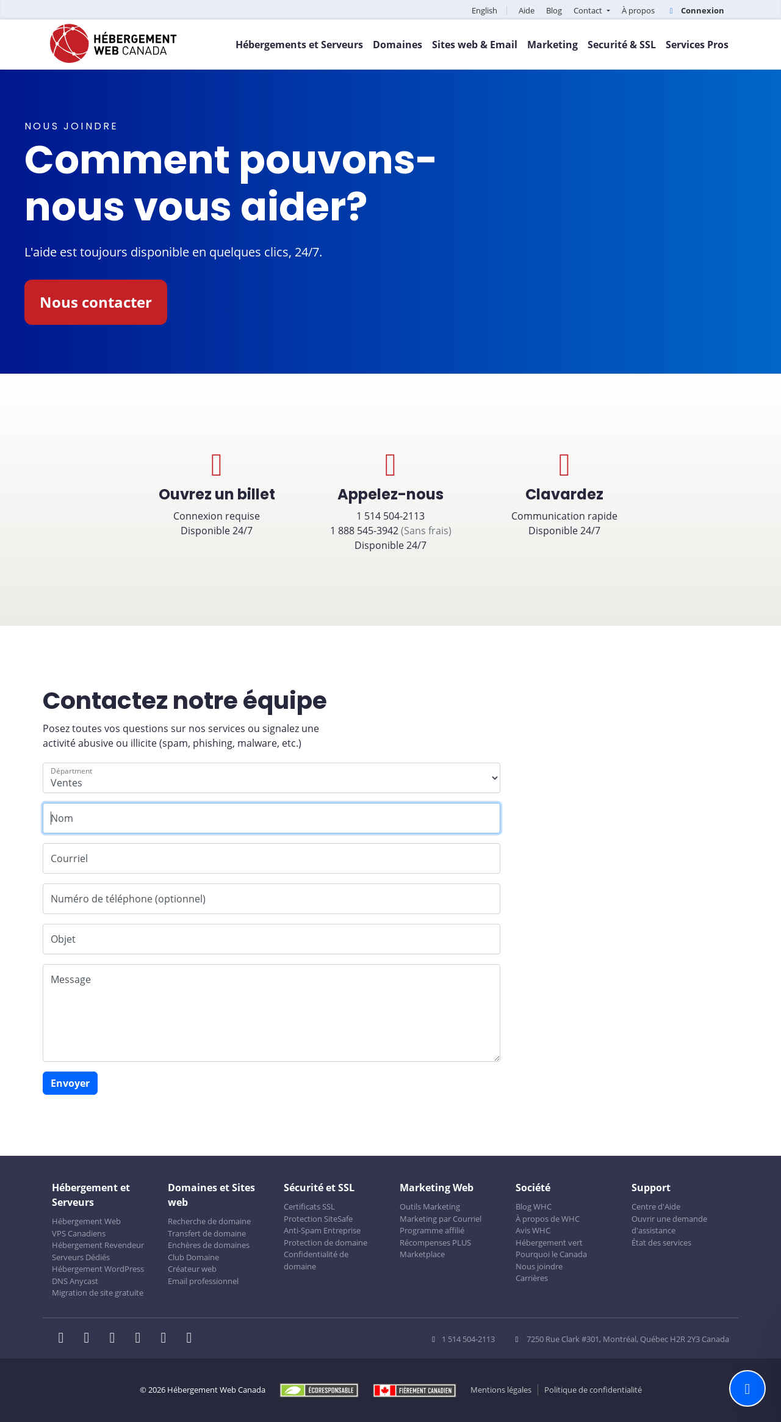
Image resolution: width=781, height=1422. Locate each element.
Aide (526, 10)
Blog (554, 10)
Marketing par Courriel (440, 1218)
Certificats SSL (309, 1206)
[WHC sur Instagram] (141, 1339)
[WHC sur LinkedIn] (116, 1339)
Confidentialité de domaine (316, 1260)
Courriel (69, 858)
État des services (661, 1242)
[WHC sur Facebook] (64, 1339)
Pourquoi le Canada (551, 1254)
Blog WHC (534, 1206)
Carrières (532, 1277)
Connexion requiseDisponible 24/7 (217, 493)
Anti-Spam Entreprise (322, 1230)
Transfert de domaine (207, 1233)
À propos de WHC (548, 1218)
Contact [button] (589, 10)
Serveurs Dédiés (81, 1257)
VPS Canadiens (79, 1233)
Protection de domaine (325, 1242)
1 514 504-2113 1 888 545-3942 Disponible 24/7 (391, 500)
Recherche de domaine (209, 1221)
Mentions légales (500, 1389)
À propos (638, 10)
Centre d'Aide (656, 1206)
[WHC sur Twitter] (90, 1339)
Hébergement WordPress (98, 1268)
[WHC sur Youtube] (167, 1339)
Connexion (695, 10)
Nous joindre (539, 1266)
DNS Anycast (75, 1280)
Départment (71, 771)
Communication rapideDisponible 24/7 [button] (564, 493)
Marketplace (422, 1254)
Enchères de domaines (209, 1244)
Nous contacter (96, 302)
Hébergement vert (549, 1242)
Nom (62, 818)
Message (71, 979)
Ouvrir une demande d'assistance (669, 1224)
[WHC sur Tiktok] (191, 1339)
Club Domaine (193, 1257)
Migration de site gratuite (97, 1292)
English (484, 10)
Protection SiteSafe (318, 1218)
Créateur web (192, 1268)
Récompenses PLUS (435, 1242)
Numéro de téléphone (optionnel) (128, 898)
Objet (63, 939)
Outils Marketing (430, 1206)
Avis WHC (533, 1230)
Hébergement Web (86, 1221)
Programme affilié (432, 1230)
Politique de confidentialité (593, 1389)
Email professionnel (203, 1280)
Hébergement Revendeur (98, 1244)
